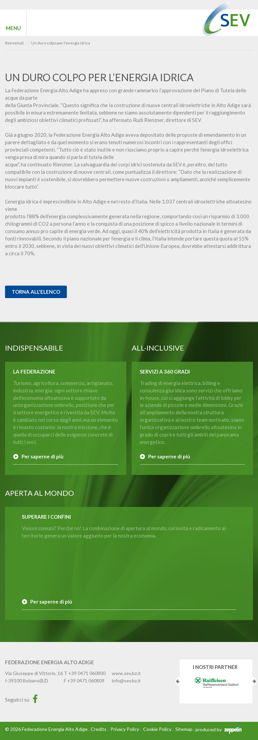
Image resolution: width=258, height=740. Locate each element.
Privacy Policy (125, 729)
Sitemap (183, 729)
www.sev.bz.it (126, 673)
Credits (98, 729)
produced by (219, 729)
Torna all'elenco (36, 292)
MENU (13, 28)
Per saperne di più (42, 456)
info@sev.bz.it (126, 680)
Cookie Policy (157, 729)
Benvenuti (14, 43)
